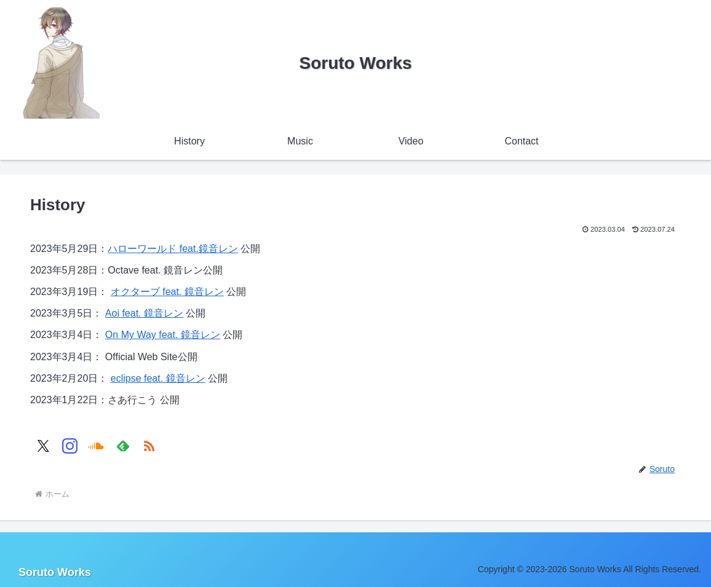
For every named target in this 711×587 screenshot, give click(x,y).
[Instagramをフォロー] (70, 446)
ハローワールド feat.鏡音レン (173, 248)
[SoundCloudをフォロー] (96, 446)
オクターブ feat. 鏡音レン (167, 291)
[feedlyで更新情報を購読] (122, 446)
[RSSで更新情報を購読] (149, 446)
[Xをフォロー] (43, 446)
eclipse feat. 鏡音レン (158, 378)
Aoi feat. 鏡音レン (144, 313)
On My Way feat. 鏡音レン (162, 334)
